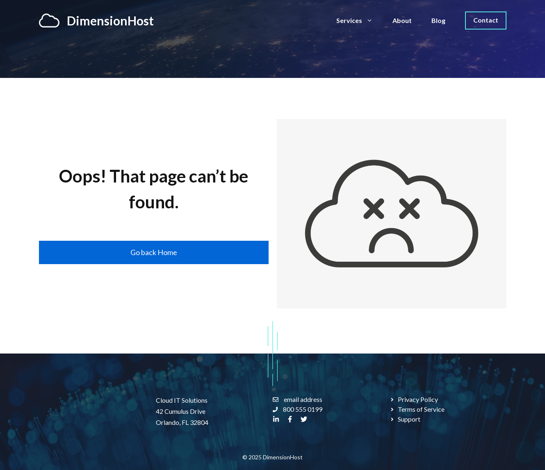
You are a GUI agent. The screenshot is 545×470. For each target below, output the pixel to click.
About (402, 20)
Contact (485, 20)
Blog (438, 20)
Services (359, 20)
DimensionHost (110, 20)
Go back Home (153, 252)
